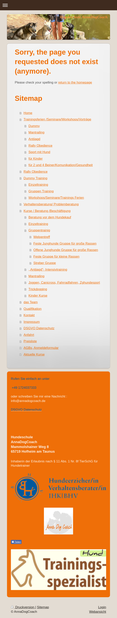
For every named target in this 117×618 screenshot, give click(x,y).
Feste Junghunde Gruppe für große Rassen (65, 243)
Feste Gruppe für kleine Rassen (56, 256)
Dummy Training (35, 178)
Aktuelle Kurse (34, 354)
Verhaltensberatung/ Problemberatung (51, 204)
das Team (31, 302)
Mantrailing (37, 132)
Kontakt (29, 315)
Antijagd (34, 139)
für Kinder (36, 158)
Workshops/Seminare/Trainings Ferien (56, 198)
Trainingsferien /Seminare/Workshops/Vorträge (57, 119)
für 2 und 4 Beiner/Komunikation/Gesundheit (61, 165)
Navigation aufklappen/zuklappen (58, 5)
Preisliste (30, 341)
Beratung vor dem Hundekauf (50, 217)
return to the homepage (75, 82)
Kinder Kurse (38, 295)
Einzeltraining (38, 185)
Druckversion (23, 607)
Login (102, 607)
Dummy (34, 126)
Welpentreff (41, 237)
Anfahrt (29, 335)
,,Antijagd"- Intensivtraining (48, 269)
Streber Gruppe (44, 263)
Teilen (16, 542)
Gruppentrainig (39, 230)
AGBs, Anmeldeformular (41, 348)
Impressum (32, 322)
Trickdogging (38, 289)
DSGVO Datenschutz (39, 328)
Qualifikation (32, 309)
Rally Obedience (40, 145)
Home (28, 113)
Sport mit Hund (39, 152)
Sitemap (43, 607)
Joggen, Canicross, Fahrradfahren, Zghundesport (64, 282)
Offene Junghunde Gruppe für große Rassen (65, 250)
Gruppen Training (41, 191)
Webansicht (97, 612)
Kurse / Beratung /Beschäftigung (47, 211)
